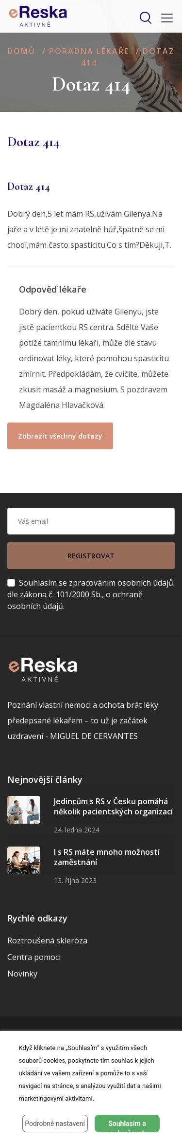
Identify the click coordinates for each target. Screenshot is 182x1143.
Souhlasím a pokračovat (127, 1126)
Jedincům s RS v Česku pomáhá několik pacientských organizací (113, 806)
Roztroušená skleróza (47, 940)
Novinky (22, 973)
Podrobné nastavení (55, 1123)
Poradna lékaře (89, 51)
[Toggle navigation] (164, 18)
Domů (21, 51)
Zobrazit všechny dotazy (60, 436)
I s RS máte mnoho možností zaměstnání (107, 857)
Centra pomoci (34, 957)
